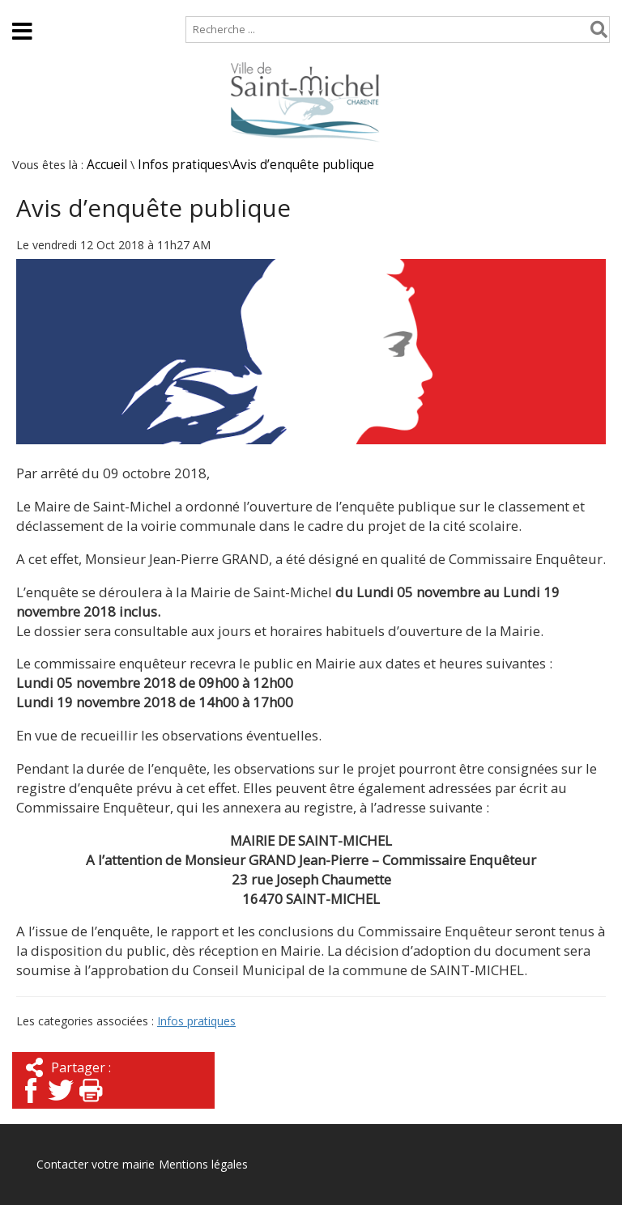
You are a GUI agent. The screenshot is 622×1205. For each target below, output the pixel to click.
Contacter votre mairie (95, 1164)
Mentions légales (203, 1164)
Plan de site (103, 7)
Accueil (26, 7)
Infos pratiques (183, 164)
